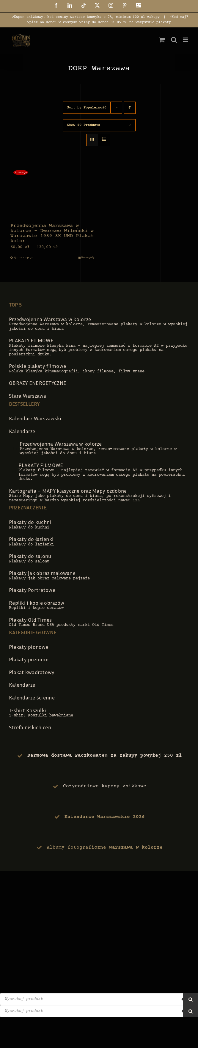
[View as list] (104, 140)
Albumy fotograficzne (105, 847)
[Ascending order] (130, 108)
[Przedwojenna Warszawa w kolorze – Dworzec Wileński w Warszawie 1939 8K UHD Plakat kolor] (52, 193)
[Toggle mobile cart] (162, 40)
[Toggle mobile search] (174, 40)
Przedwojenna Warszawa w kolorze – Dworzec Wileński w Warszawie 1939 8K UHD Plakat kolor (52, 233)
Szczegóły (88, 257)
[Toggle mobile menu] (186, 40)
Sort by (86, 108)
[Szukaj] (190, 999)
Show (83, 125)
